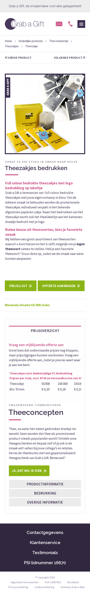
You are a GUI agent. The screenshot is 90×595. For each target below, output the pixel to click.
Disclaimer (73, 582)
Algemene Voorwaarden (25, 582)
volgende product (69, 57)
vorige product (18, 57)
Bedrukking (45, 493)
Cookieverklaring (44, 587)
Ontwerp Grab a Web (73, 587)
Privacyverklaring (18, 587)
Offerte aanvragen (59, 286)
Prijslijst (18, 286)
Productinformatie (45, 484)
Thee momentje (58, 41)
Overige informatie (45, 502)
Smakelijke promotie (31, 41)
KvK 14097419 (53, 582)
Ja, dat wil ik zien (27, 471)
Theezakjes (12, 46)
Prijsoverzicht (45, 330)
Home (8, 41)
